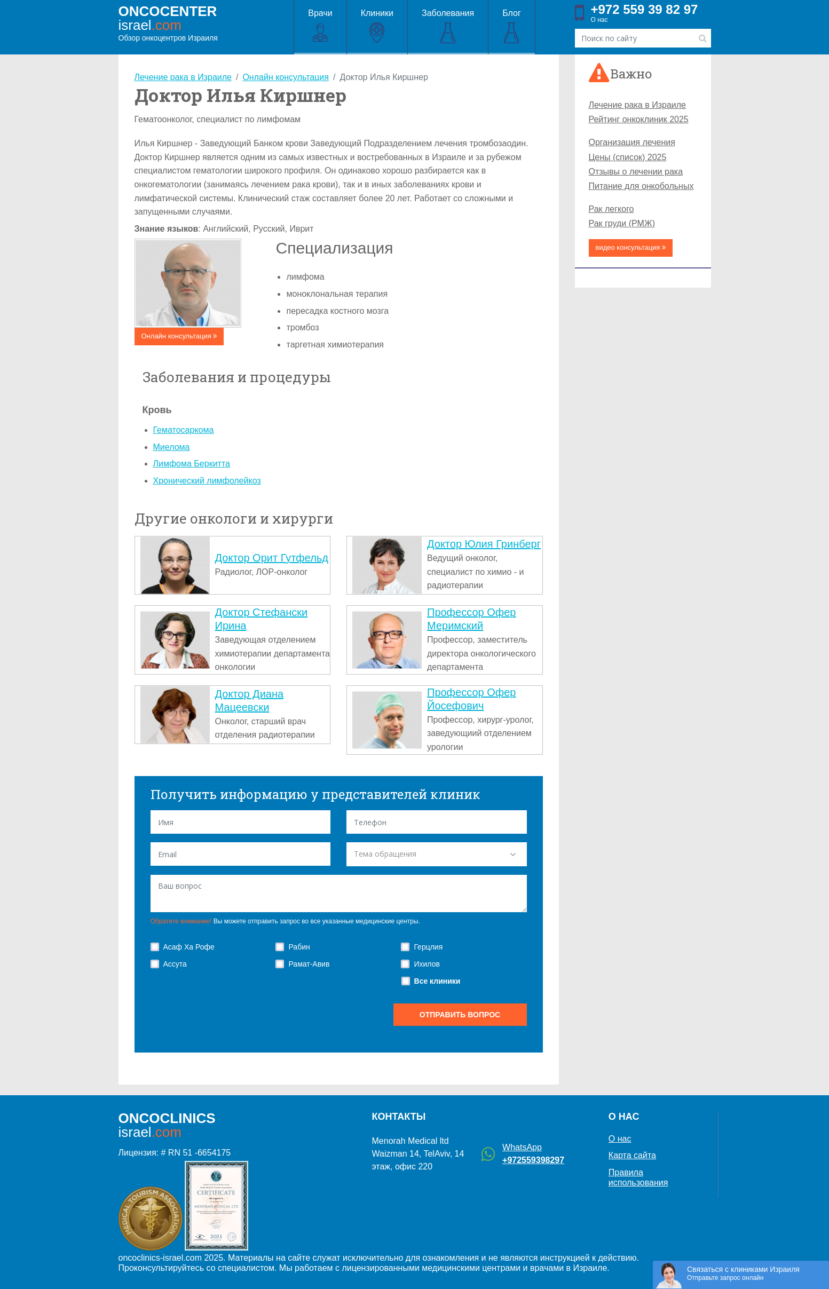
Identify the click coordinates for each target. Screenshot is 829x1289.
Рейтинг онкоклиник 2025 (639, 119)
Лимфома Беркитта (191, 463)
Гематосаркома (183, 429)
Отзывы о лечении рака (636, 171)
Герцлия (428, 947)
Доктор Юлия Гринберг (484, 544)
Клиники (377, 27)
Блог (511, 27)
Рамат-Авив (308, 964)
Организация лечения (632, 142)
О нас (599, 19)
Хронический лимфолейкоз (207, 480)
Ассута (175, 964)
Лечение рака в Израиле (637, 104)
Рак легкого (611, 208)
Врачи (320, 27)
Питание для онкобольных (641, 186)
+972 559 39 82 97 (644, 9)
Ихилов (426, 964)
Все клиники (437, 981)
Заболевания (448, 27)
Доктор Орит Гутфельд (272, 558)
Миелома (171, 447)
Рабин (299, 947)
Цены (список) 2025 (628, 157)
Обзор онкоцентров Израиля (168, 23)
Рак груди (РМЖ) (622, 223)
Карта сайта (632, 1155)
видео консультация (631, 247)
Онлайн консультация (179, 336)
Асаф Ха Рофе (189, 947)
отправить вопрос (460, 1014)
